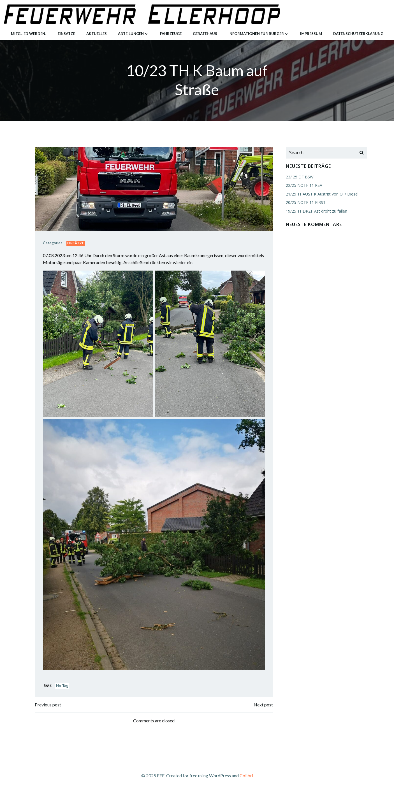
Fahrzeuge (171, 33)
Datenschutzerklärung (358, 33)
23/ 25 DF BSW (299, 177)
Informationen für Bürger (258, 33)
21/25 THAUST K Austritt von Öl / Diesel (322, 194)
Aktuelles (96, 33)
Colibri (246, 774)
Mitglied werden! (29, 33)
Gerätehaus (205, 33)
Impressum (311, 33)
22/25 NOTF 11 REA (304, 185)
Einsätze (66, 33)
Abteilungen (133, 33)
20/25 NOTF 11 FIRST (305, 202)
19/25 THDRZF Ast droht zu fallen (316, 211)
